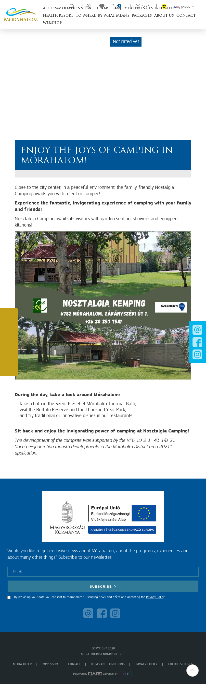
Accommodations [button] (63, 8)
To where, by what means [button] (102, 16)
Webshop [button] (52, 23)
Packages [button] (142, 16)
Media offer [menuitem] (22, 664)
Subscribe (103, 586)
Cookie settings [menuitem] (180, 664)
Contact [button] (186, 16)
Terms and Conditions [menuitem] (107, 664)
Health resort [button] (58, 16)
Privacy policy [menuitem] (146, 664)
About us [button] (164, 16)
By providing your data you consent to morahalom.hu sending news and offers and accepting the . (89, 597)
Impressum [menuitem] (50, 664)
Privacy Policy (155, 597)
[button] (192, 670)
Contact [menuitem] (74, 664)
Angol (184, 6)
